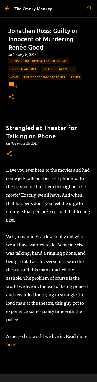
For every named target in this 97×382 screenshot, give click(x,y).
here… (12, 344)
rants (75, 77)
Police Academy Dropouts (44, 77)
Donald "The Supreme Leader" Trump (38, 60)
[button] (11, 97)
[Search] (90, 8)
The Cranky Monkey (33, 8)
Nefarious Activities (58, 69)
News (14, 77)
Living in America (23, 69)
